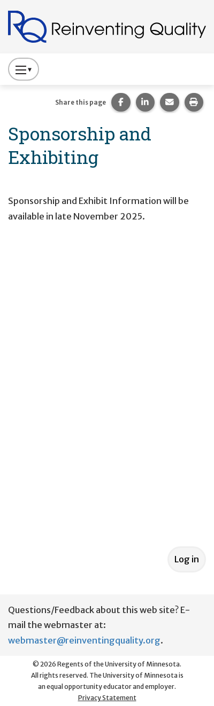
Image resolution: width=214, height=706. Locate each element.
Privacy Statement (107, 698)
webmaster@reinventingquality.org (84, 640)
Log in (186, 559)
